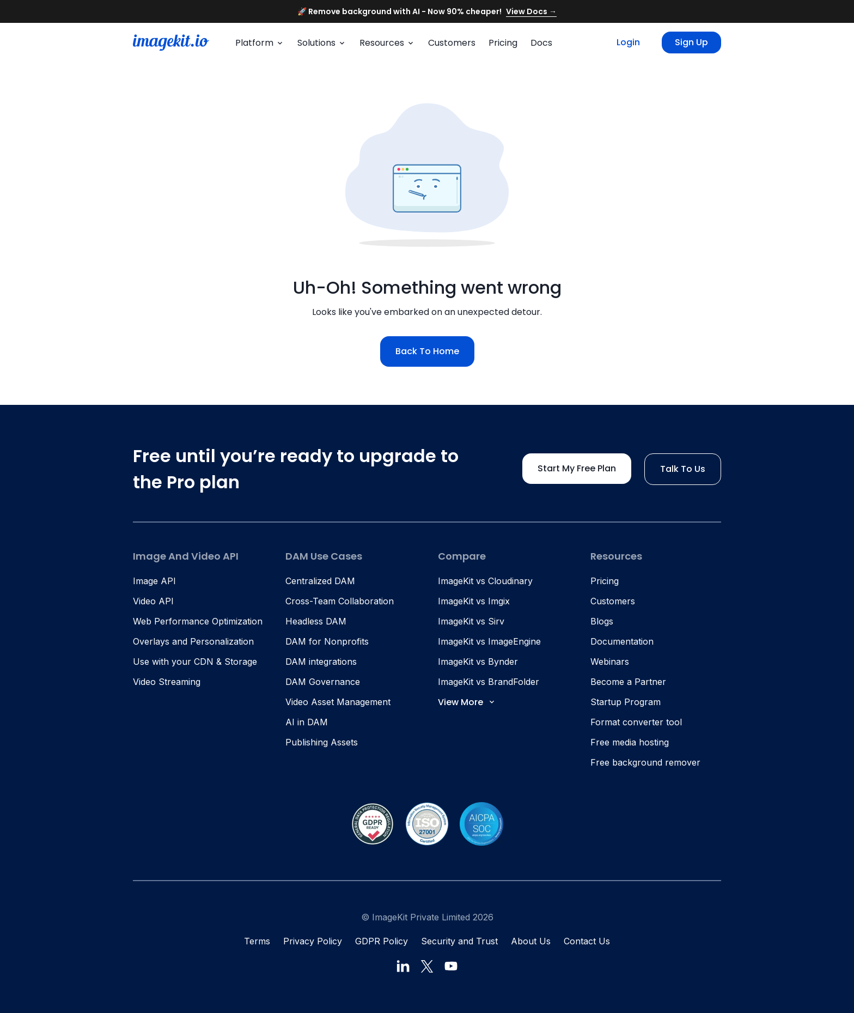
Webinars (609, 661)
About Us (531, 941)
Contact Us (587, 941)
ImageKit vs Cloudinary (485, 580)
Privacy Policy (312, 941)
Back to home (427, 351)
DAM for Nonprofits (327, 641)
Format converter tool (636, 722)
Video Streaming (166, 681)
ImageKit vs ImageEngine (489, 641)
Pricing (503, 43)
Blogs (601, 621)
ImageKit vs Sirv (471, 621)
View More (467, 702)
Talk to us (682, 469)
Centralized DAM (320, 580)
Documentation (622, 641)
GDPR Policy (381, 941)
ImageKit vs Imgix (474, 601)
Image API (154, 580)
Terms (257, 941)
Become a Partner (628, 681)
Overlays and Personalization (193, 641)
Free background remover (645, 762)
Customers (451, 43)
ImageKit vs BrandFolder (488, 681)
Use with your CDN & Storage (195, 661)
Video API (153, 601)
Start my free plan (577, 468)
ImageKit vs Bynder (478, 661)
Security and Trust (459, 941)
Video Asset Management (338, 701)
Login (628, 42)
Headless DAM (315, 621)
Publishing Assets (321, 742)
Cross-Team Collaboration (339, 601)
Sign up (691, 42)
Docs (541, 43)
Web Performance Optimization (198, 621)
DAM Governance (322, 681)
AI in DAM (306, 722)
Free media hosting (629, 742)
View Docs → (531, 11)
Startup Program (625, 701)
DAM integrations (321, 661)
